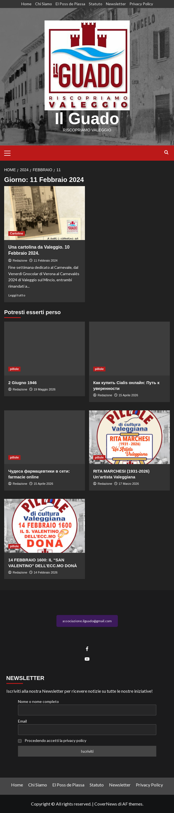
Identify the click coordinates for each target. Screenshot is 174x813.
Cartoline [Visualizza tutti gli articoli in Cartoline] (16, 233)
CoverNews (105, 803)
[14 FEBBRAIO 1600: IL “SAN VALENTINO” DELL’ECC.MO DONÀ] (44, 526)
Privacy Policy (141, 3)
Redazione (20, 260)
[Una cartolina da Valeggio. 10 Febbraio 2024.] (44, 213)
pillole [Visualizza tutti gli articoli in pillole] (14, 369)
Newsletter (116, 3)
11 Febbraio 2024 (46, 260)
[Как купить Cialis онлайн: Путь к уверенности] (129, 349)
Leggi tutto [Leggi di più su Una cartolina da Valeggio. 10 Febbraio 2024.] (16, 295)
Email (22, 721)
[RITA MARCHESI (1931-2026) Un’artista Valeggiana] (129, 437)
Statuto (95, 3)
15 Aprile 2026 (128, 395)
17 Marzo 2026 (129, 483)
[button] (9, 152)
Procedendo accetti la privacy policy (55, 740)
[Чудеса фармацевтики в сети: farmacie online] (44, 437)
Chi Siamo (43, 3)
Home (26, 3)
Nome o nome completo (38, 701)
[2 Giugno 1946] (44, 349)
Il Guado (87, 118)
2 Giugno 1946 (22, 382)
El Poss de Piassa (70, 3)
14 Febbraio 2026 (46, 572)
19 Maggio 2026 (45, 389)
